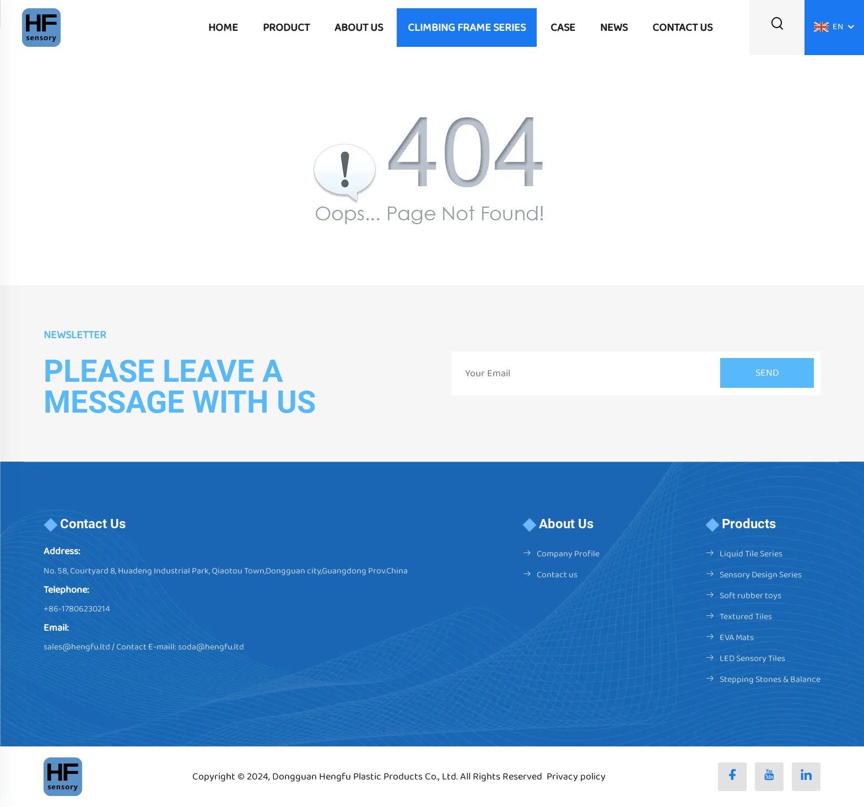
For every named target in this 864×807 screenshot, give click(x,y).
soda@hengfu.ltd (211, 647)
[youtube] (769, 776)
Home (223, 27)
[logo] (41, 27)
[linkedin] (806, 776)
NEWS (614, 27)
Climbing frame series (467, 27)
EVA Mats (737, 637)
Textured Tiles (746, 617)
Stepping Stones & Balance (770, 679)
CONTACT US (682, 27)
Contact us (557, 575)
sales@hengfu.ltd (77, 647)
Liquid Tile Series (751, 554)
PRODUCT (286, 27)
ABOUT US (358, 27)
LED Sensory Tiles (752, 658)
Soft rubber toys (750, 596)
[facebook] (732, 776)
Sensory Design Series (761, 575)
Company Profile (568, 554)
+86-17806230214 (77, 609)
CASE (562, 27)
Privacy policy (576, 776)
